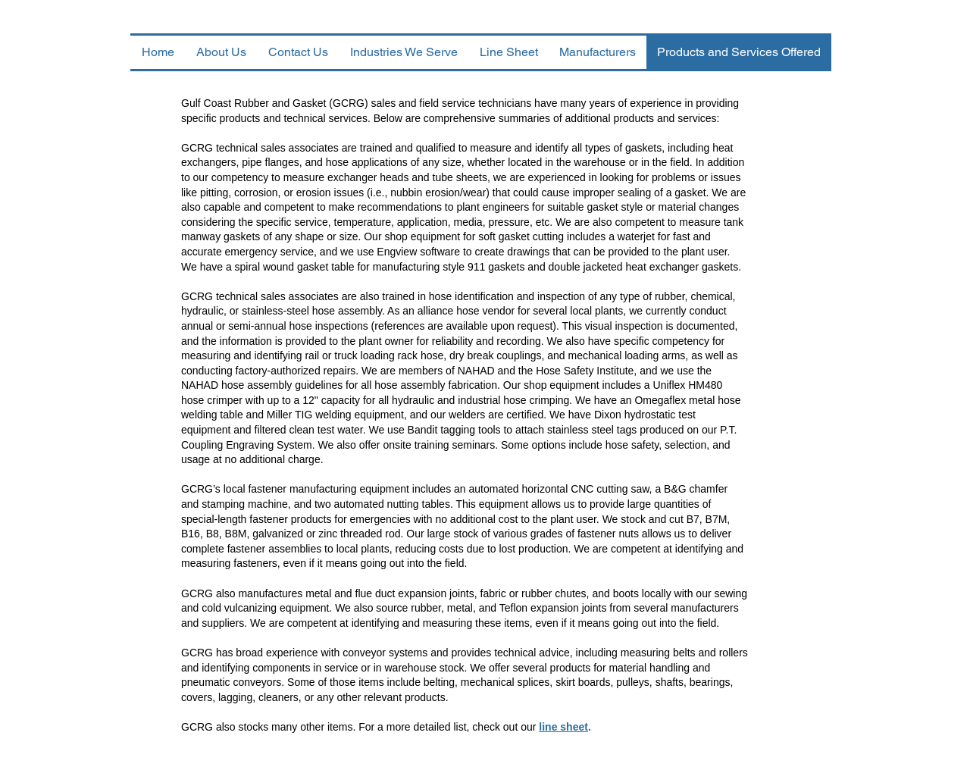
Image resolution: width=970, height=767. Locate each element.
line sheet (563, 727)
